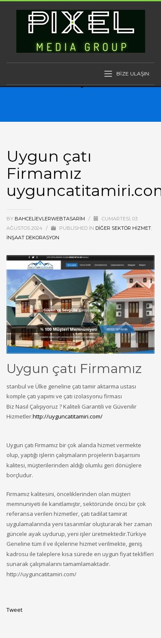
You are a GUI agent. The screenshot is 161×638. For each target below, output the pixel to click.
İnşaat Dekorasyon (32, 238)
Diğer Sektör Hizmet (123, 228)
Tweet (14, 610)
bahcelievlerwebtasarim (50, 219)
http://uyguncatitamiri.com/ (68, 416)
